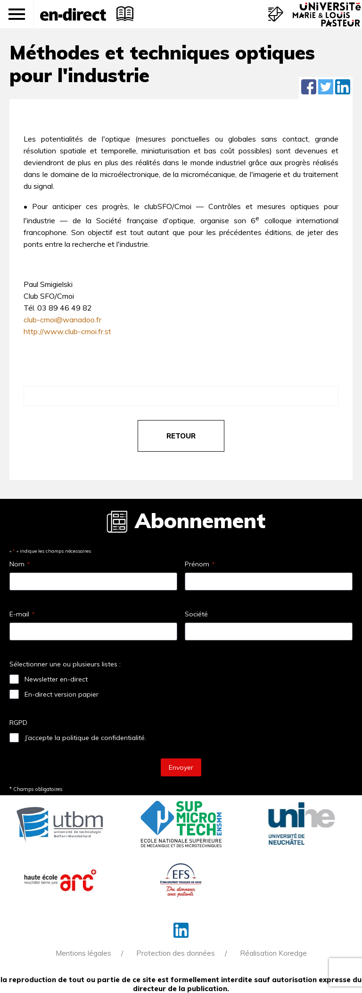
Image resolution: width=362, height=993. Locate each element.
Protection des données (175, 953)
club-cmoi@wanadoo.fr (62, 319)
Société (196, 614)
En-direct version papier (62, 694)
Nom (19, 564)
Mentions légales (83, 953)
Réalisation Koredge (273, 953)
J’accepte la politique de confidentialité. (85, 737)
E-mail (21, 614)
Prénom (199, 564)
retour (181, 435)
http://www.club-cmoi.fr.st (67, 331)
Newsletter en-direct (56, 679)
